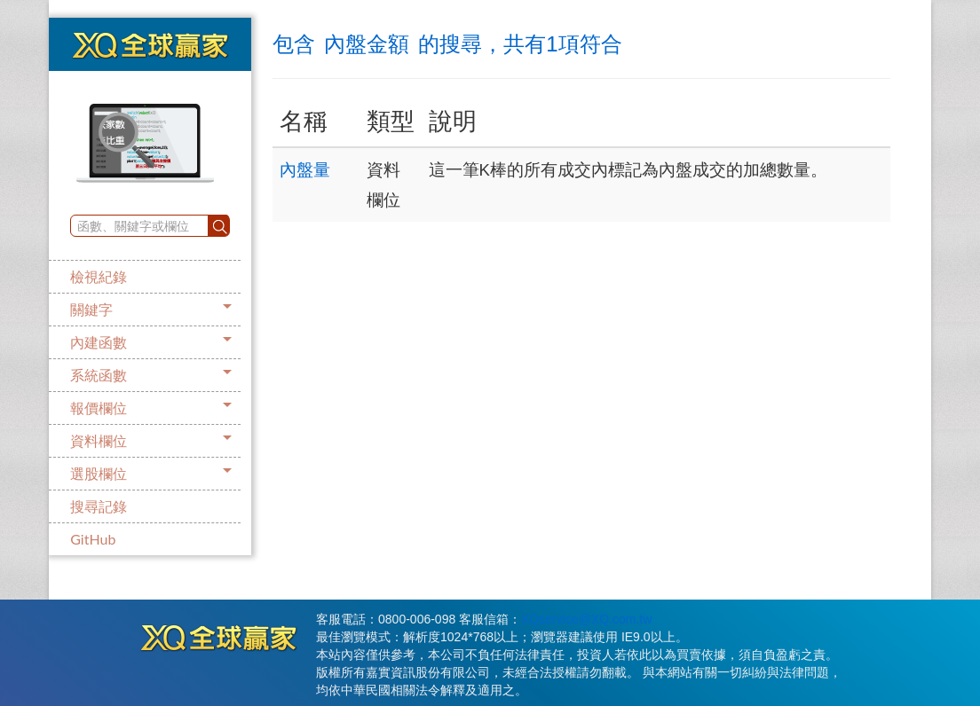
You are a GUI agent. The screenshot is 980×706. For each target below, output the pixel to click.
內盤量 (305, 170)
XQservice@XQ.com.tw (586, 619)
